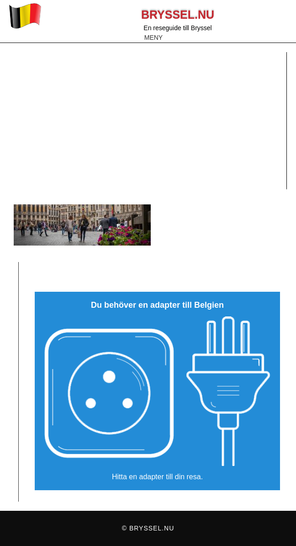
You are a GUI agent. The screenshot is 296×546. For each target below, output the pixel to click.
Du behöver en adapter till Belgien (157, 305)
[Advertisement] (148, 121)
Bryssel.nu (177, 14)
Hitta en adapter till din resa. (157, 477)
